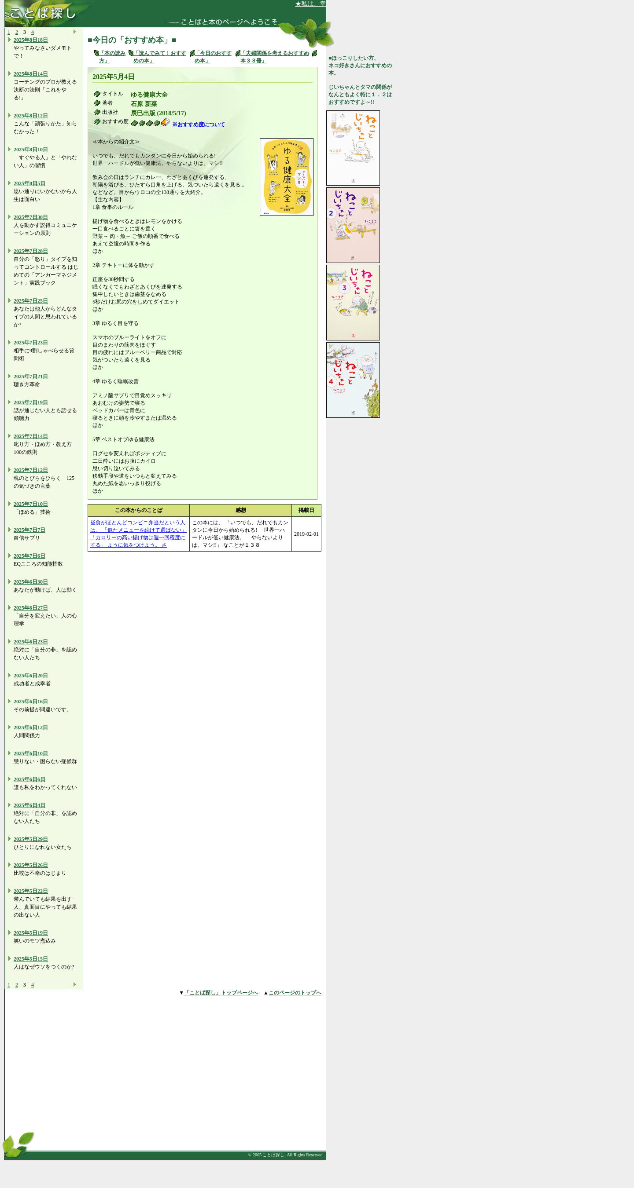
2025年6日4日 (29, 805)
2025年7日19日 (31, 402)
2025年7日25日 (31, 301)
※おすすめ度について (198, 124)
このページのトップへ (295, 993)
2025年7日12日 (31, 470)
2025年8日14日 (31, 74)
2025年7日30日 (31, 217)
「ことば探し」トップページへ (221, 993)
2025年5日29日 (31, 839)
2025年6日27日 (31, 608)
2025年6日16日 (31, 701)
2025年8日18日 (31, 40)
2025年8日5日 (29, 183)
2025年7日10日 (31, 504)
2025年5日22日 (31, 891)
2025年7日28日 (31, 251)
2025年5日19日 (31, 933)
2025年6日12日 (31, 727)
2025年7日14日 (31, 436)
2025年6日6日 (29, 779)
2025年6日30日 (31, 582)
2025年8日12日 (31, 116)
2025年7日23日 (31, 343)
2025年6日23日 (31, 642)
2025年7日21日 (31, 376)
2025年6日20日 (31, 676)
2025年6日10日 (31, 753)
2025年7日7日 (29, 530)
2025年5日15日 (31, 959)
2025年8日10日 (31, 149)
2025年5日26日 (31, 865)
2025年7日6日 (29, 556)
